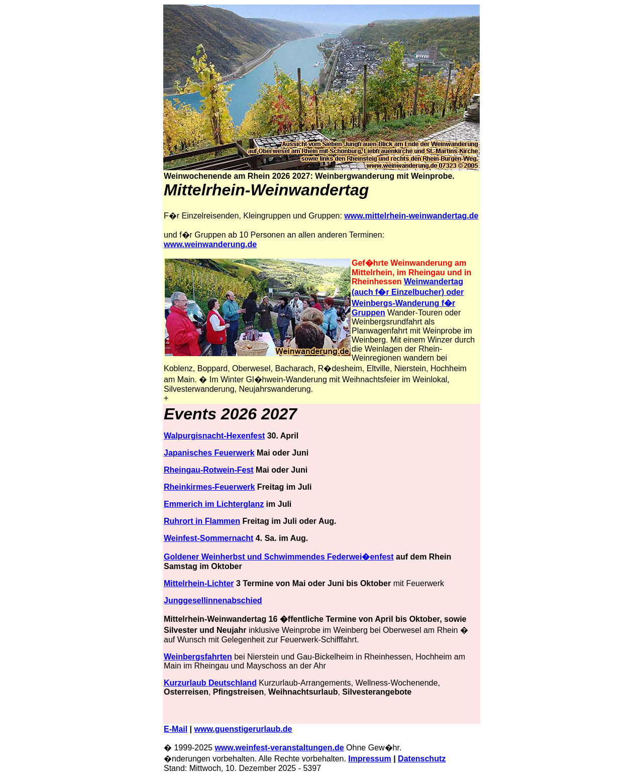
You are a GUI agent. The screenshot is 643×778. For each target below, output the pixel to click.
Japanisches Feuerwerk (209, 453)
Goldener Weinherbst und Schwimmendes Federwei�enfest (279, 556)
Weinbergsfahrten (198, 656)
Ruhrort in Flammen (202, 521)
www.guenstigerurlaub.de (243, 729)
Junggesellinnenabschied (213, 600)
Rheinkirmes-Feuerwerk (209, 487)
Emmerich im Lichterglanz (214, 504)
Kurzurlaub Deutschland (210, 683)
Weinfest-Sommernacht (208, 538)
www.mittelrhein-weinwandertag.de (411, 215)
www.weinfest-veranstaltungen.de (279, 747)
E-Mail (175, 729)
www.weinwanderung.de (210, 244)
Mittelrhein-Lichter (199, 583)
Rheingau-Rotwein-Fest (209, 470)
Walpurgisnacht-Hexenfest (214, 435)
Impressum (369, 758)
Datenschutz (422, 758)
